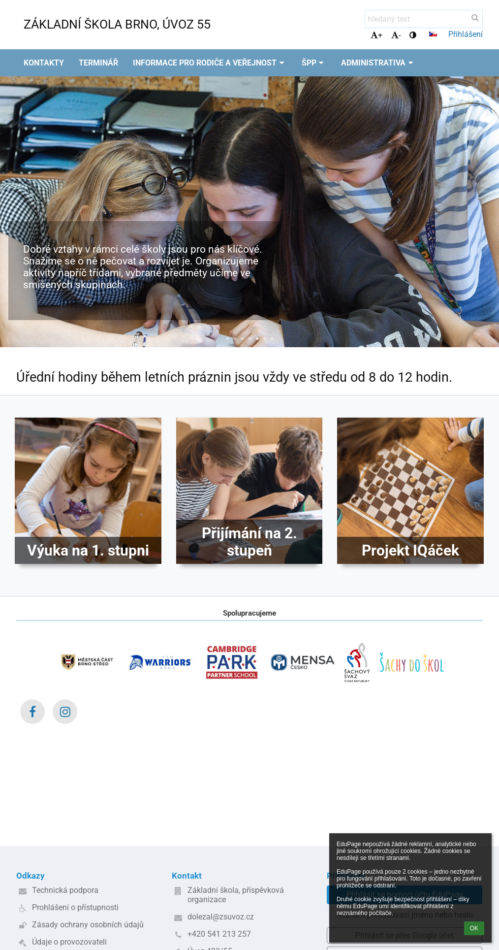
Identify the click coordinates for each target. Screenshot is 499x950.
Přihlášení (465, 34)
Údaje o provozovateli (69, 942)
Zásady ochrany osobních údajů (88, 924)
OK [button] (474, 928)
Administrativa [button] (378, 62)
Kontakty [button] (44, 62)
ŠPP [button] (314, 62)
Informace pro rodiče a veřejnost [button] (210, 62)
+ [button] (376, 35)
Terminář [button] (98, 62)
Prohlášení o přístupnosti (75, 907)
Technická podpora (65, 890)
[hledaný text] (424, 19)
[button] (433, 34)
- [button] (396, 35)
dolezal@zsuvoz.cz (220, 916)
